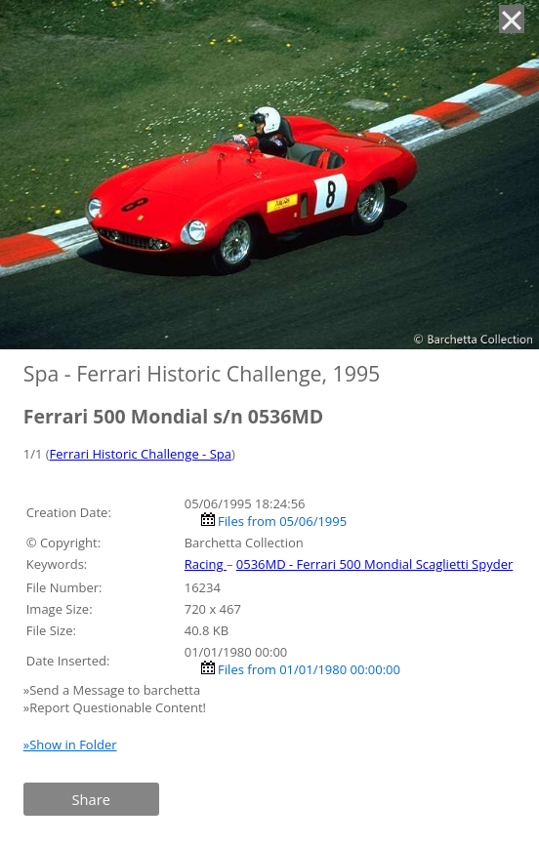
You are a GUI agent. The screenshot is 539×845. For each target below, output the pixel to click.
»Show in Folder (70, 744)
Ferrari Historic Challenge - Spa (140, 454)
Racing (206, 564)
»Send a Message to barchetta (113, 690)
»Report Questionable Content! (114, 707)
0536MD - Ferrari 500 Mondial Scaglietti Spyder (375, 564)
